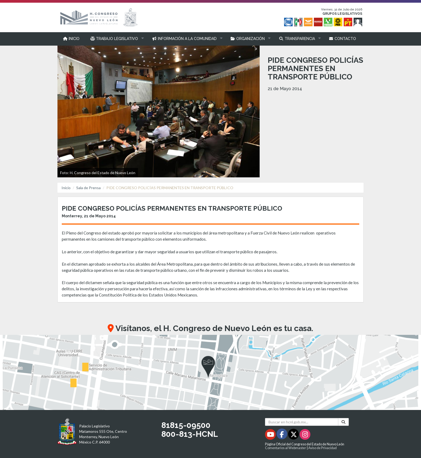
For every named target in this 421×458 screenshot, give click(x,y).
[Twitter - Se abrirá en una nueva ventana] (294, 435)
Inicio (66, 187)
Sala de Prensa (88, 187)
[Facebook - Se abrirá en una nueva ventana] (282, 435)
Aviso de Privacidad (322, 448)
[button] (116, 38)
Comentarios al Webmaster (285, 448)
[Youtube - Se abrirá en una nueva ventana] (271, 435)
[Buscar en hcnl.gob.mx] (301, 422)
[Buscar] (343, 422)
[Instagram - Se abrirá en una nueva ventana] (305, 435)
